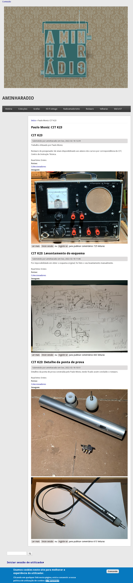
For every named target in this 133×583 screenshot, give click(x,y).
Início (33, 120)
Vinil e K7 (118, 109)
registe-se (63, 246)
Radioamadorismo (71, 109)
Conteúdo (6, 1)
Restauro (90, 109)
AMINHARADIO (18, 98)
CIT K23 (36, 135)
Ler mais (36, 246)
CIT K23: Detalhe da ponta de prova (57, 362)
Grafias (36, 109)
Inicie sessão (47, 246)
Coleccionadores (38, 166)
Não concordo (52, 582)
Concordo (113, 572)
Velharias (104, 109)
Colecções (22, 109)
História (8, 109)
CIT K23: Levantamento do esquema (58, 253)
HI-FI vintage (51, 109)
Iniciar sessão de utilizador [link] (25, 562)
